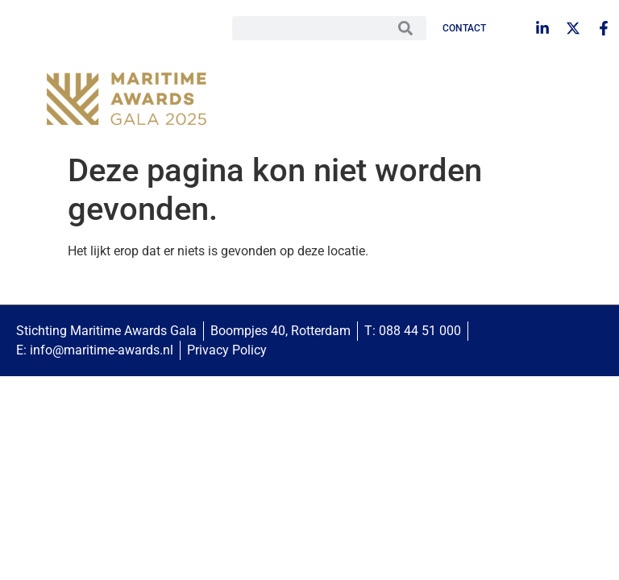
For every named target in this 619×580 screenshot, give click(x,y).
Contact (464, 28)
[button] (575, 101)
